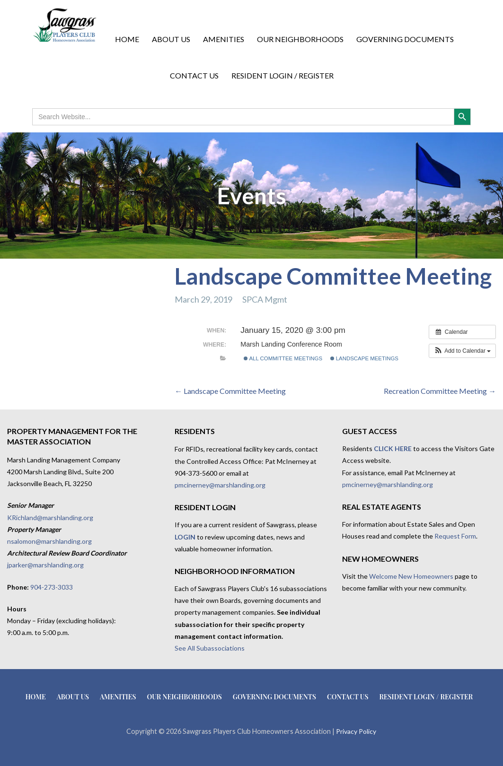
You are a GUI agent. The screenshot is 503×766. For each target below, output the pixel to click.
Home (127, 39)
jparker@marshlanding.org (45, 565)
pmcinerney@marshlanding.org (220, 485)
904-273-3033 (51, 587)
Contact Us (194, 75)
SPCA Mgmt (264, 299)
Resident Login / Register (282, 75)
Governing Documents (405, 39)
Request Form (455, 536)
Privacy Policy (356, 731)
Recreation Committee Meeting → (440, 390)
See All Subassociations (210, 648)
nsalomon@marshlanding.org (49, 541)
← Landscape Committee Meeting (230, 390)
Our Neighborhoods (300, 39)
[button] (462, 350)
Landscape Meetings (364, 358)
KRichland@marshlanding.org (50, 518)
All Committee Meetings (283, 358)
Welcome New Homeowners (411, 576)
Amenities (223, 39)
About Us (171, 39)
